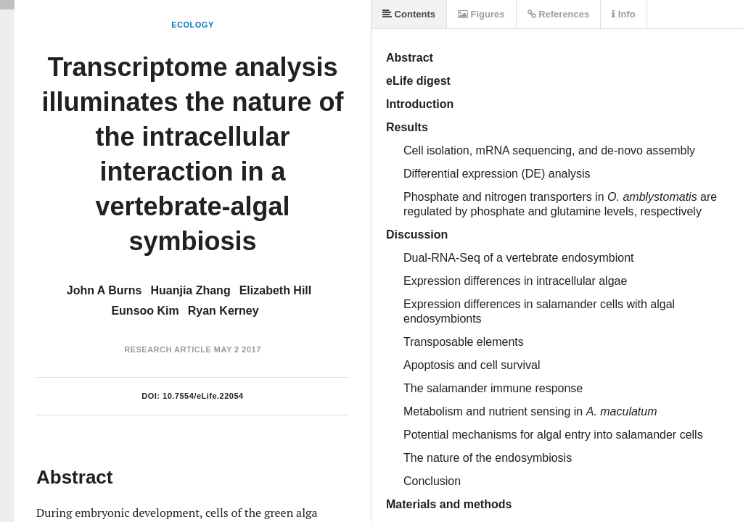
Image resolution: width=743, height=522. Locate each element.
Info (623, 14)
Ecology (192, 24)
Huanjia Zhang (190, 290)
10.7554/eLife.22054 (203, 396)
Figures (481, 14)
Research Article (167, 349)
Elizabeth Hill (275, 290)
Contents (408, 14)
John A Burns (104, 290)
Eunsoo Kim (144, 310)
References (559, 14)
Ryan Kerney (223, 310)
